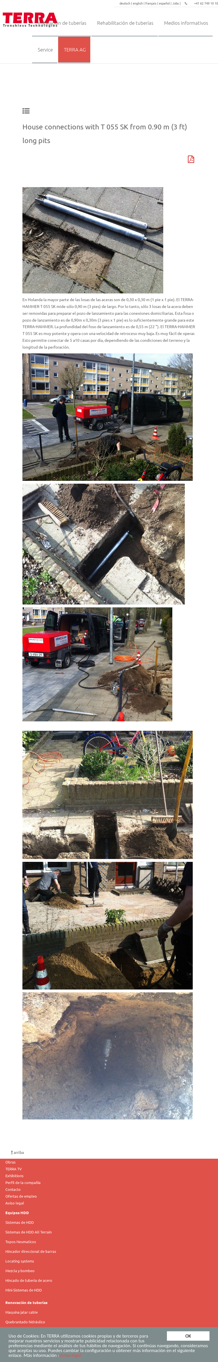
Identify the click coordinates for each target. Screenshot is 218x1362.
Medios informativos (186, 23)
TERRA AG (75, 49)
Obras (10, 1162)
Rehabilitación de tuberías (125, 23)
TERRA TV (13, 1168)
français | (152, 3)
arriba (17, 1152)
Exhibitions (14, 1175)
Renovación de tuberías (26, 1302)
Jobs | (176, 3)
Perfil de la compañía (23, 1182)
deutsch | (126, 3)
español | (165, 3)
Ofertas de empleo (21, 1196)
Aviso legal (70, 1356)
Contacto (13, 1189)
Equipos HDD (17, 1212)
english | (139, 3)
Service (45, 49)
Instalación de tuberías (62, 23)
